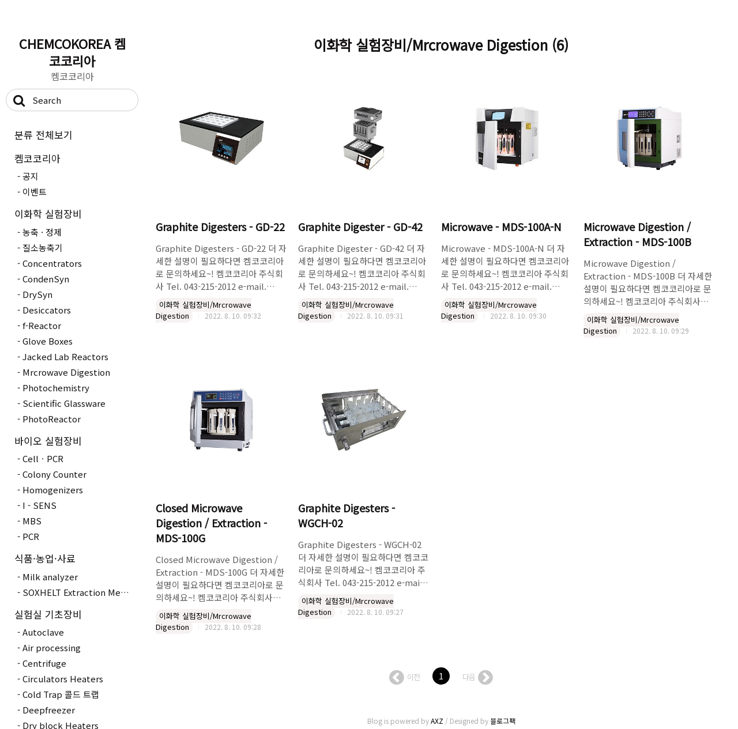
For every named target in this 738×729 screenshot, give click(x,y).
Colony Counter (54, 474)
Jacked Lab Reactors (65, 356)
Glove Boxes (47, 341)
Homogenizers (52, 490)
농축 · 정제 (42, 232)
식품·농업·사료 (45, 558)
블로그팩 (502, 721)
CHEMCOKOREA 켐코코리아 (72, 52)
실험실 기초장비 (48, 614)
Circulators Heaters (62, 679)
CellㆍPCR (42, 458)
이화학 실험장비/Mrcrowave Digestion (203, 310)
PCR (30, 536)
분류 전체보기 (43, 134)
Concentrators (52, 263)
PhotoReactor (51, 419)
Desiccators (46, 310)
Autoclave (43, 632)
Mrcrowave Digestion (66, 372)
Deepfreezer (48, 710)
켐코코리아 (37, 158)
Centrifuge (44, 663)
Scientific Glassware (64, 403)
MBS (32, 521)
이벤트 (34, 192)
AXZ (437, 721)
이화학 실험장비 (48, 213)
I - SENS (39, 505)
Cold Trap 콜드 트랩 (60, 694)
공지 (30, 176)
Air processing (51, 647)
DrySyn (37, 294)
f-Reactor (41, 325)
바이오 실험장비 (48, 440)
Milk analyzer (50, 577)
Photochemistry (55, 388)
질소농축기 (42, 247)
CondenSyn (45, 279)
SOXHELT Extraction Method (78, 592)
